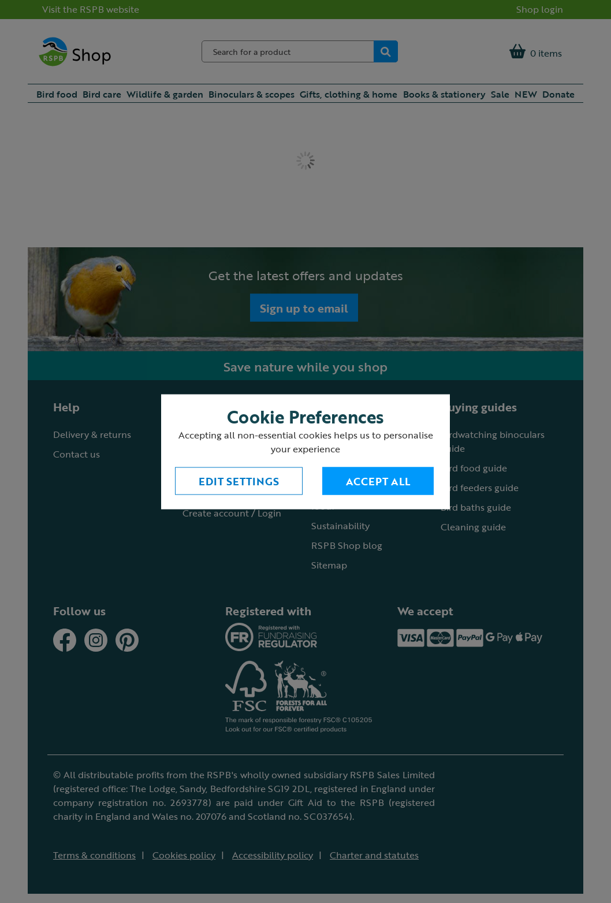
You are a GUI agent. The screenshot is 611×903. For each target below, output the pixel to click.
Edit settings (239, 480)
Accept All (378, 480)
